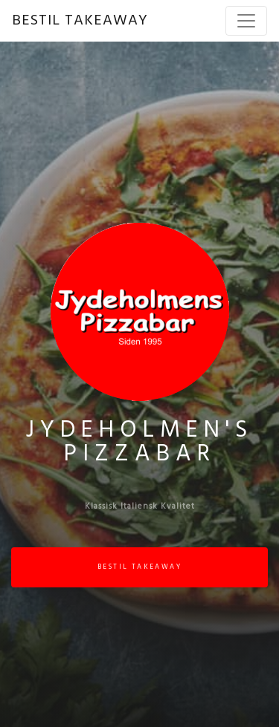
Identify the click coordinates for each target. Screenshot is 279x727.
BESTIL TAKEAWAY (80, 21)
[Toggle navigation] (246, 21)
